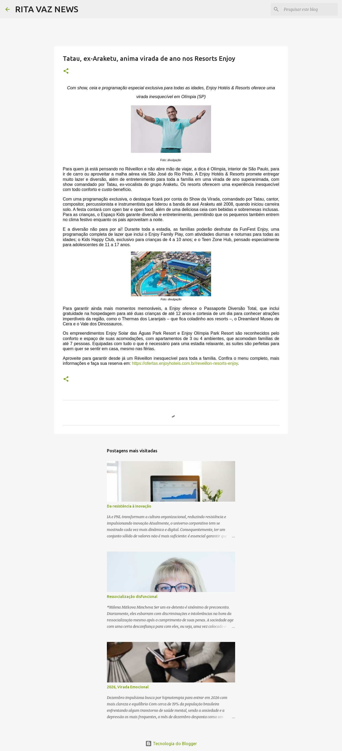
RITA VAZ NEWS (46, 9)
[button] (66, 71)
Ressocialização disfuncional (132, 596)
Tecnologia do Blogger (171, 743)
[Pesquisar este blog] (310, 9)
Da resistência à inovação (129, 506)
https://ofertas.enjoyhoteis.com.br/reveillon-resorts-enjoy (185, 363)
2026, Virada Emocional (128, 687)
